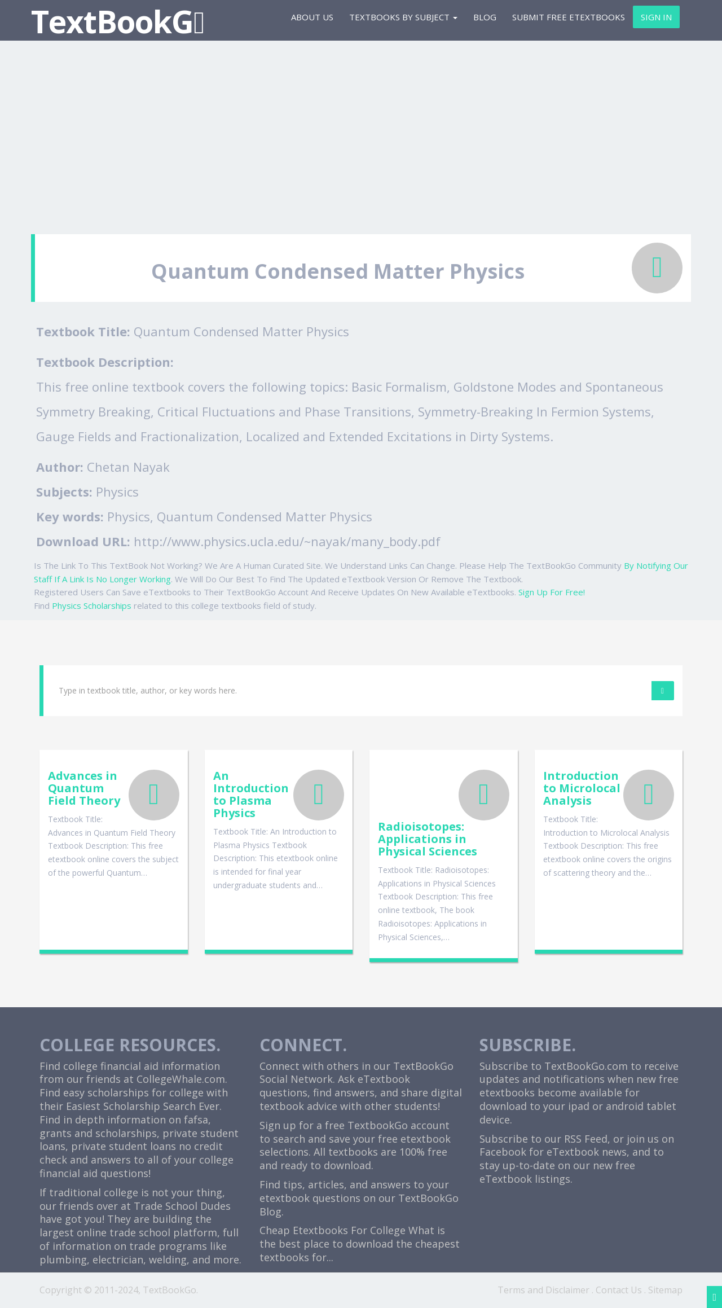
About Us (312, 17)
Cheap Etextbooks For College (332, 1230)
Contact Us (619, 1290)
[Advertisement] (361, 133)
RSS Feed (585, 1138)
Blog (484, 17)
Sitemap (665, 1290)
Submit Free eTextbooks (568, 17)
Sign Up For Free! (551, 592)
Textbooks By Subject (403, 17)
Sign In (656, 17)
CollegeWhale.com (181, 1079)
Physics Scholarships (91, 605)
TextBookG (117, 21)
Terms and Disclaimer (543, 1290)
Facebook (502, 1151)
